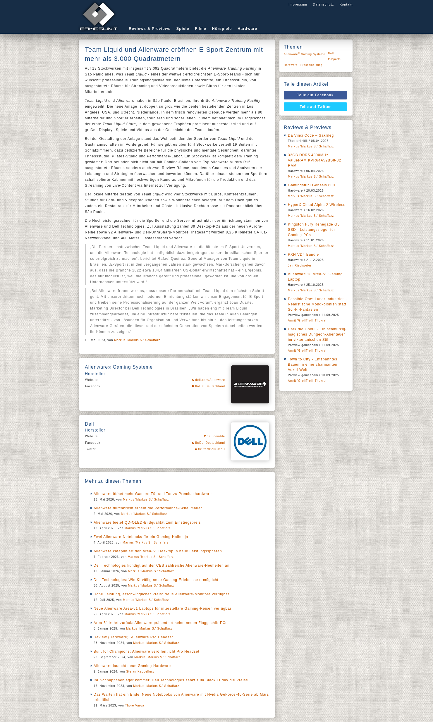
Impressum (297, 4)
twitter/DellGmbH (211, 449)
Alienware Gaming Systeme (304, 54)
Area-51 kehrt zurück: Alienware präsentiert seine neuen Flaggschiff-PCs (161, 623)
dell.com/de (216, 436)
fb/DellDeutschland (210, 386)
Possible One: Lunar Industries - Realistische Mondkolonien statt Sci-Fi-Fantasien (317, 304)
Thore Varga (134, 705)
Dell (331, 53)
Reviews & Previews (150, 28)
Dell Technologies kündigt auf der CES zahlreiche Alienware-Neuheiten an (161, 565)
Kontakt (346, 4)
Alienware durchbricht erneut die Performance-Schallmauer (148, 508)
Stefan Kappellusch (141, 671)
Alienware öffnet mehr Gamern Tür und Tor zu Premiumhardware (153, 494)
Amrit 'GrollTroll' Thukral (307, 320)
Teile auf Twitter (315, 107)
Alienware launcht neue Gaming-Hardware (132, 666)
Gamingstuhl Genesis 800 (311, 185)
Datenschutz (323, 4)
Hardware (247, 28)
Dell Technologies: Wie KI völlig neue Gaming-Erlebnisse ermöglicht (156, 580)
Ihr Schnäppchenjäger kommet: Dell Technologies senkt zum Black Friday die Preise (171, 680)
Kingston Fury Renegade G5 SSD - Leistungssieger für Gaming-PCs (314, 229)
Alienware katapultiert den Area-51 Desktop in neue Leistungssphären (158, 551)
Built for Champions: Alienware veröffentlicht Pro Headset (147, 651)
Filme (200, 28)
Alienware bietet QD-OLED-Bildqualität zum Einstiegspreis (147, 522)
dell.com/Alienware (210, 379)
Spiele (182, 28)
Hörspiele (222, 28)
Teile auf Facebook (315, 95)
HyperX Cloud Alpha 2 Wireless (316, 205)
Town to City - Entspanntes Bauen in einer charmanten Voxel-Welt (312, 364)
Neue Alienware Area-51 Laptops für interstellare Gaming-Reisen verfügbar (162, 608)
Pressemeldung (311, 64)
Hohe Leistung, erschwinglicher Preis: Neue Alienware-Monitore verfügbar (161, 594)
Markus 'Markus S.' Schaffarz (137, 340)
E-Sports (334, 59)
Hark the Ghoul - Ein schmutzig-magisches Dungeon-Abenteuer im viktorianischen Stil (317, 334)
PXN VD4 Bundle (303, 254)
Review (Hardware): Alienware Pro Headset (133, 637)
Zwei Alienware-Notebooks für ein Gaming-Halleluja (141, 537)
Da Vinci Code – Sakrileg (311, 135)
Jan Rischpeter (300, 265)
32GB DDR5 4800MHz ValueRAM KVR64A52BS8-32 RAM (314, 160)
